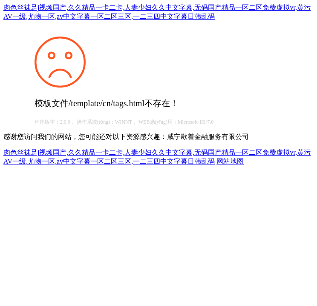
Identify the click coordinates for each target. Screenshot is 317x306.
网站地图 (230, 161)
